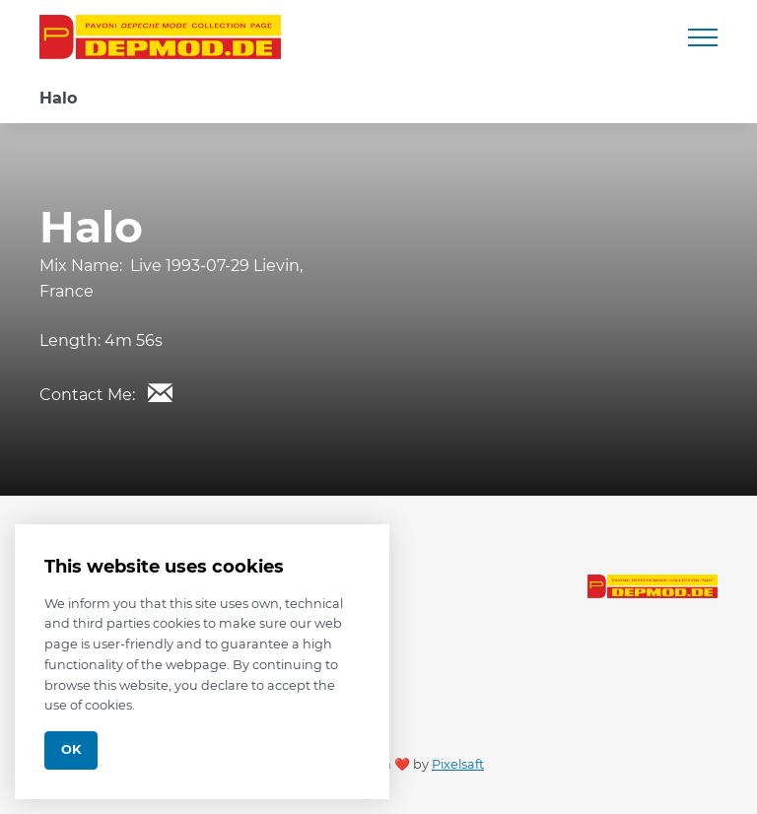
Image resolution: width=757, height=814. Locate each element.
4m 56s (133, 340)
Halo (58, 98)
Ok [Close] (71, 749)
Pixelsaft (458, 764)
